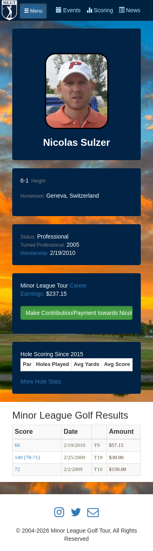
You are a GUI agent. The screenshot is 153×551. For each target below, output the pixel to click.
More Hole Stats (40, 381)
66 (17, 445)
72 (17, 469)
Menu (33, 11)
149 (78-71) (27, 457)
